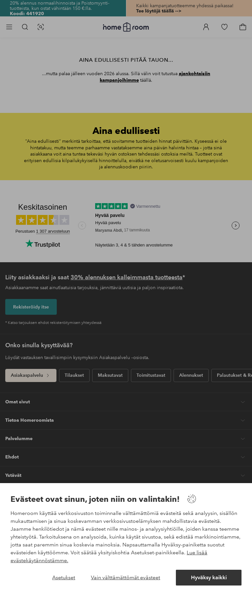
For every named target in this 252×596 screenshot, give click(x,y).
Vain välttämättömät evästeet (125, 577)
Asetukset (63, 577)
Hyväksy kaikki (209, 577)
